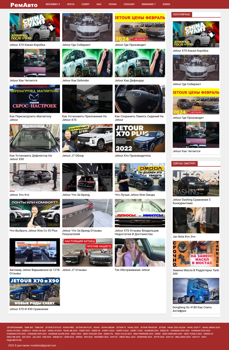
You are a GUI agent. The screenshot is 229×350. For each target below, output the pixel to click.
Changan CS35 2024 (200, 331)
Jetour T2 (121, 327)
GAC (99, 4)
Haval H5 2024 (55, 331)
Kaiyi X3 (170, 337)
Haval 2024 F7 (194, 327)
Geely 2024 (76, 334)
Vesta (70, 4)
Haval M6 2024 (70, 331)
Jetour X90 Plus (84, 327)
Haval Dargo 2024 (211, 327)
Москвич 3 (53, 4)
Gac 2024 (26, 337)
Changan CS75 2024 (16, 334)
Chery (85, 4)
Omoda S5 (57, 337)
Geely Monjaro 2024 (172, 334)
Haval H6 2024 (39, 331)
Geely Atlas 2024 (123, 334)
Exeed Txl (108, 334)
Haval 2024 (133, 327)
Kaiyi (204, 337)
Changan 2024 (151, 331)
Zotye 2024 (159, 337)
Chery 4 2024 (108, 331)
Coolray (129, 4)
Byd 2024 (88, 337)
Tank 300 (28, 327)
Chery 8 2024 (122, 331)
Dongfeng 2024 (144, 337)
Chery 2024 (84, 331)
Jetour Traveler (148, 327)
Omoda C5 (208, 334)
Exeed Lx (26, 331)
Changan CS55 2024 (180, 331)
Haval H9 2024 (13, 331)
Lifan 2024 (69, 337)
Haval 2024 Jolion (176, 327)
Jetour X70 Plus (53, 327)
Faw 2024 (46, 337)
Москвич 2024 (101, 337)
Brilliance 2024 (183, 337)
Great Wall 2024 (127, 337)
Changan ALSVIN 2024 (58, 334)
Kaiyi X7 (196, 337)
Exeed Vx (96, 331)
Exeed (158, 334)
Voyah (113, 4)
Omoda (79, 337)
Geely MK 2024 (13, 337)
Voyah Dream (107, 327)
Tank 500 (39, 327)
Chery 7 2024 (136, 331)
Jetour (162, 327)
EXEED (166, 4)
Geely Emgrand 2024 (143, 334)
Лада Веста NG (14, 340)
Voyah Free (68, 327)
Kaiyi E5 (114, 337)
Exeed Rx (164, 331)
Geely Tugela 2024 (193, 334)
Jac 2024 (36, 337)
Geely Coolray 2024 (92, 334)
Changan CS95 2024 (37, 334)
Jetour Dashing (15, 327)
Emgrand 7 (149, 4)
